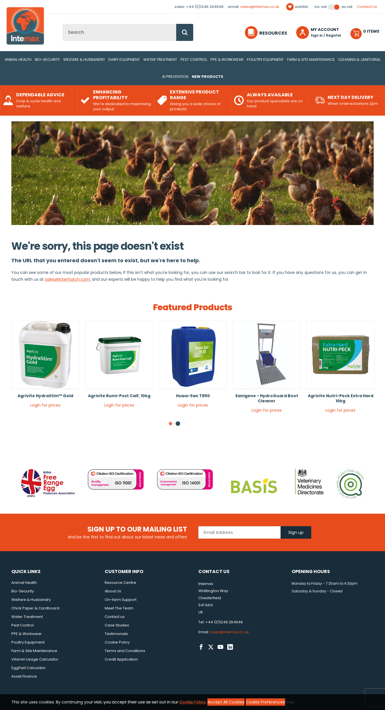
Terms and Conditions (125, 650)
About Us (113, 591)
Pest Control (193, 59)
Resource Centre (120, 582)
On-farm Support (120, 599)
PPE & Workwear (227, 59)
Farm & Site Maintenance (311, 59)
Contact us (115, 616)
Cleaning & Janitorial (359, 59)
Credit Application (121, 659)
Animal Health (18, 59)
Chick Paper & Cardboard (35, 608)
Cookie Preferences (265, 702)
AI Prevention (175, 76)
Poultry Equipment (265, 59)
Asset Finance (24, 676)
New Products (207, 76)
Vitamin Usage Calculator (34, 659)
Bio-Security (47, 59)
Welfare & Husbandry (84, 59)
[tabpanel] (45, 366)
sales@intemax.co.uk (259, 6)
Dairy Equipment (124, 59)
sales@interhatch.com (67, 279)
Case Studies (117, 625)
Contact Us (367, 6)
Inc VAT (321, 6)
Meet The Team (119, 608)
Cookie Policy (117, 642)
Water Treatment (160, 59)
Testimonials (116, 633)
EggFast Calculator (28, 668)
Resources (273, 33)
